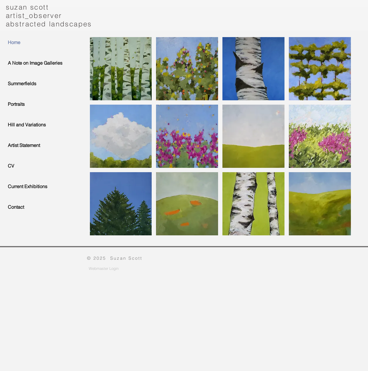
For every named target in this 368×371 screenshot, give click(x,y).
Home (14, 42)
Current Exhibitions (27, 186)
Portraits (16, 104)
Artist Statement (24, 145)
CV (11, 166)
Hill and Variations (27, 125)
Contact (16, 207)
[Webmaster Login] (104, 269)
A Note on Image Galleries (35, 63)
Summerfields (22, 83)
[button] (121, 68)
